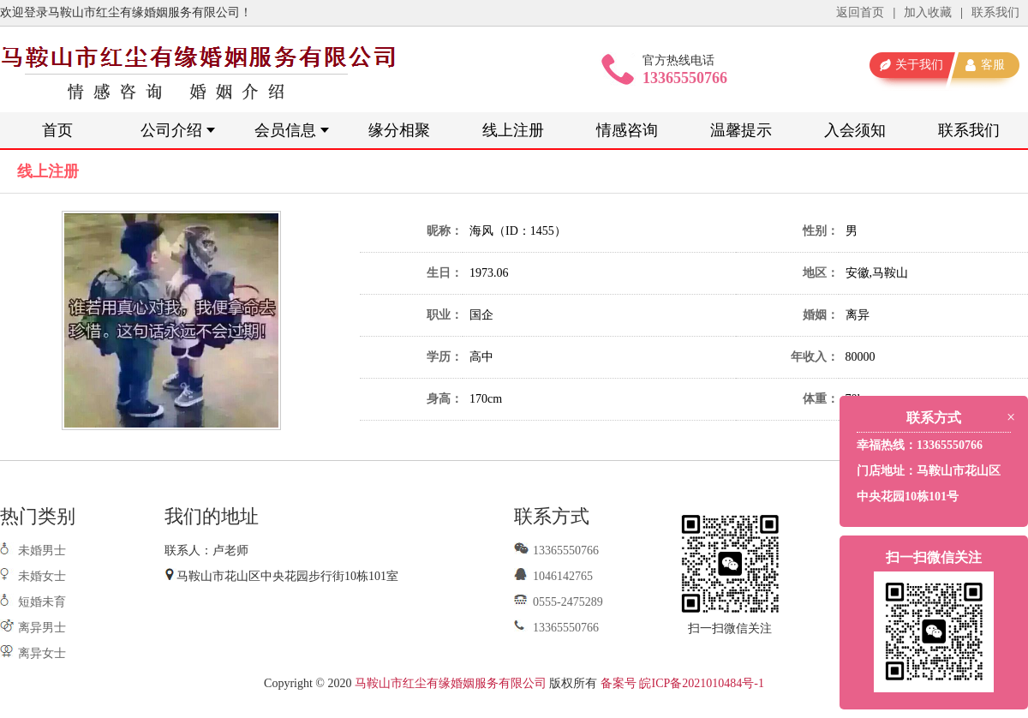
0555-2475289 (558, 601)
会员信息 (285, 130)
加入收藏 (928, 12)
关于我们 (919, 64)
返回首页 (860, 12)
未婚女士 (42, 576)
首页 (57, 130)
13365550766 (556, 550)
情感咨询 (627, 130)
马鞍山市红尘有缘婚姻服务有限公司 (451, 683)
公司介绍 (171, 130)
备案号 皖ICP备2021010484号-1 (682, 683)
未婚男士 (42, 550)
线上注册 (513, 130)
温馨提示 (741, 130)
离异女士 (42, 653)
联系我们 (995, 12)
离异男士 (42, 627)
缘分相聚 (399, 130)
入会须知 (855, 130)
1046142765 (553, 576)
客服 (993, 64)
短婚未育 (42, 601)
